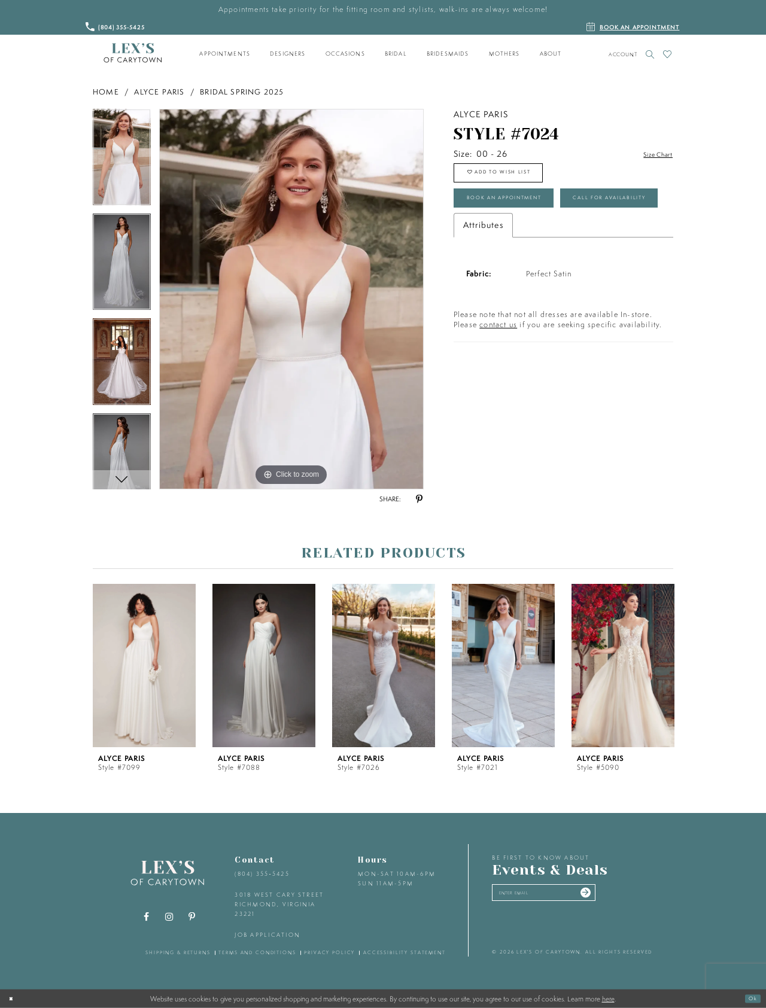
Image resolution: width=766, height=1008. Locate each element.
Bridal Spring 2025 (242, 92)
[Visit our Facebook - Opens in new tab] (146, 917)
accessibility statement (404, 952)
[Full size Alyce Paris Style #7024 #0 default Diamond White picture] (291, 299)
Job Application (267, 935)
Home (106, 92)
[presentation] (144, 665)
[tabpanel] (122, 161)
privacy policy (329, 952)
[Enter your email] (564, 896)
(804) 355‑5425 (262, 874)
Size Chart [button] (652, 154)
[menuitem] (225, 54)
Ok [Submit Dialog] (750, 998)
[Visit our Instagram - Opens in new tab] (169, 917)
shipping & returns (178, 952)
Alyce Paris (159, 92)
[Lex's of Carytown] (133, 53)
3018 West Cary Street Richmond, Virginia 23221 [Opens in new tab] (279, 904)
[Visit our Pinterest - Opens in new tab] (192, 917)
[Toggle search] (650, 54)
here (608, 998)
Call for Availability (522, 248)
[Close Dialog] (13, 998)
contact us (498, 378)
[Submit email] (623, 896)
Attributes (483, 279)
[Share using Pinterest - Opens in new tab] (419, 499)
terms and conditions (257, 952)
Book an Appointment (524, 213)
